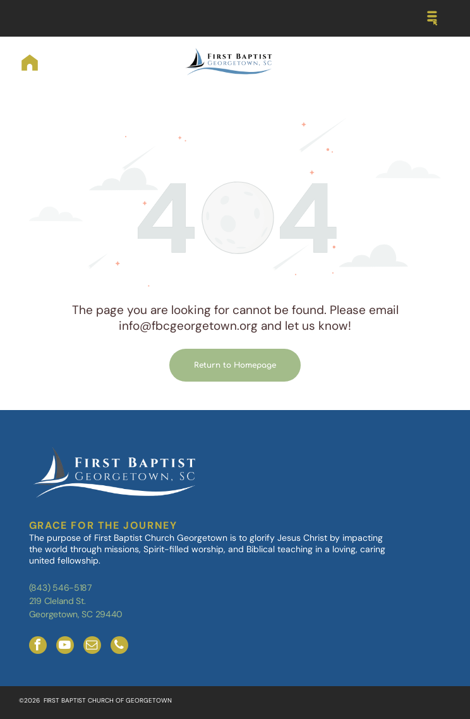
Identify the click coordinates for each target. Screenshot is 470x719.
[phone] (119, 646)
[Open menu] (432, 18)
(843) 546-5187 (60, 587)
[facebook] (38, 646)
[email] (92, 646)
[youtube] (65, 646)
